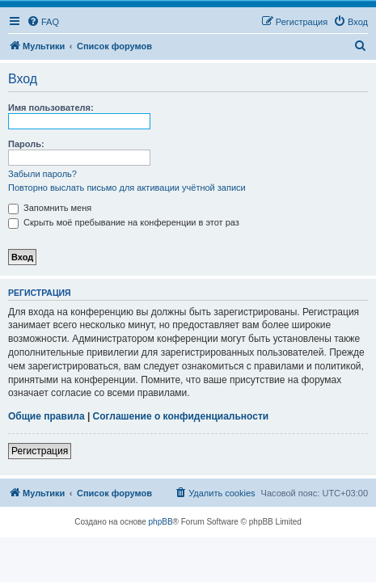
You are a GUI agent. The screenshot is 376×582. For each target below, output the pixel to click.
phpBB (161, 521)
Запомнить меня (49, 208)
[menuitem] (43, 22)
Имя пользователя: (51, 107)
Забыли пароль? (42, 174)
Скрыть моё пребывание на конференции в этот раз (123, 222)
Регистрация (39, 451)
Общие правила (46, 416)
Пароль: (26, 144)
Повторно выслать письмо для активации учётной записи (127, 187)
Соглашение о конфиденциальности (181, 416)
